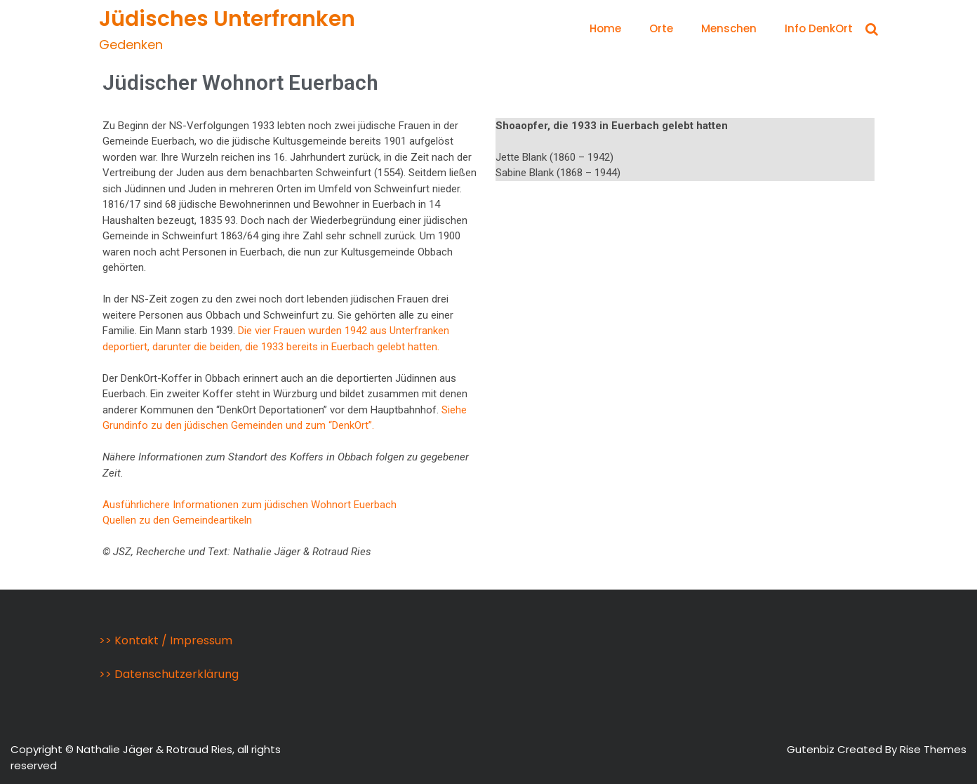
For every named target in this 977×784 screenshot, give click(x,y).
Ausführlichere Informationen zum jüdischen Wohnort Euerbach (249, 504)
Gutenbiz (812, 749)
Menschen (729, 28)
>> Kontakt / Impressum (165, 640)
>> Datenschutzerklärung (169, 674)
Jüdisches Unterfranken (227, 19)
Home (605, 28)
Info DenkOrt (819, 28)
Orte (661, 28)
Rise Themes (933, 749)
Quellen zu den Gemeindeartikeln (177, 520)
